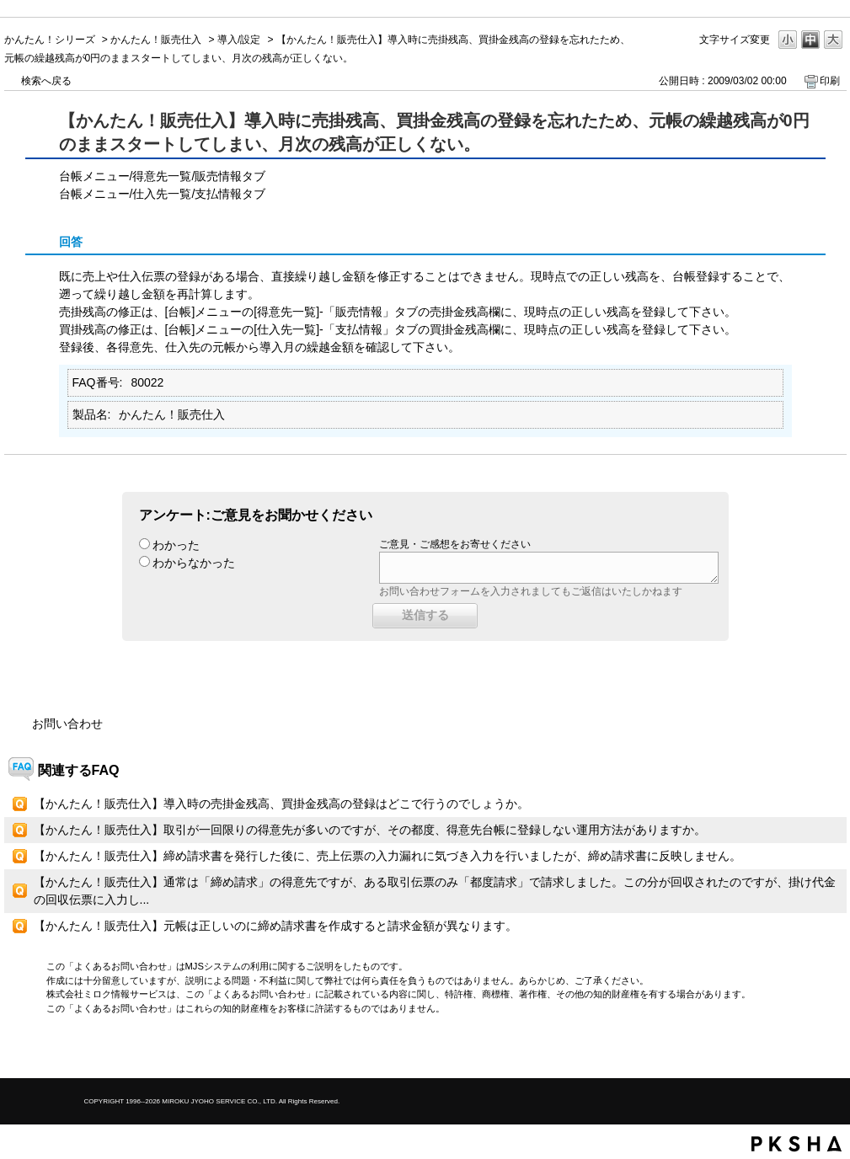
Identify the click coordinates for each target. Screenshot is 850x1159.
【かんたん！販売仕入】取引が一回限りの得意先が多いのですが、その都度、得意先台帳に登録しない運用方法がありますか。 (370, 829)
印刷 (830, 81)
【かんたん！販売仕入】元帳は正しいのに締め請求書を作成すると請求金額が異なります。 (275, 925)
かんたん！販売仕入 (155, 39)
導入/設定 (238, 39)
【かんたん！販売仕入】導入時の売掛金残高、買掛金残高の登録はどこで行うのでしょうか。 (281, 803)
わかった (176, 545)
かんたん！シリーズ (49, 39)
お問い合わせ (67, 723)
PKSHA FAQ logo (796, 1144)
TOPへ (804, 1050)
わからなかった (193, 562)
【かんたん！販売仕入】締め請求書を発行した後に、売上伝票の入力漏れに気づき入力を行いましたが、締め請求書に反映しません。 (387, 856)
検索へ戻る (46, 81)
